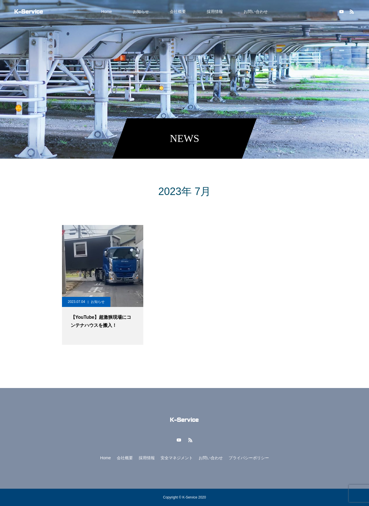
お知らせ (141, 11)
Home (106, 11)
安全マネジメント (177, 458)
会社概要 (178, 11)
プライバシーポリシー (249, 458)
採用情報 (215, 11)
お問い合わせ (256, 11)
